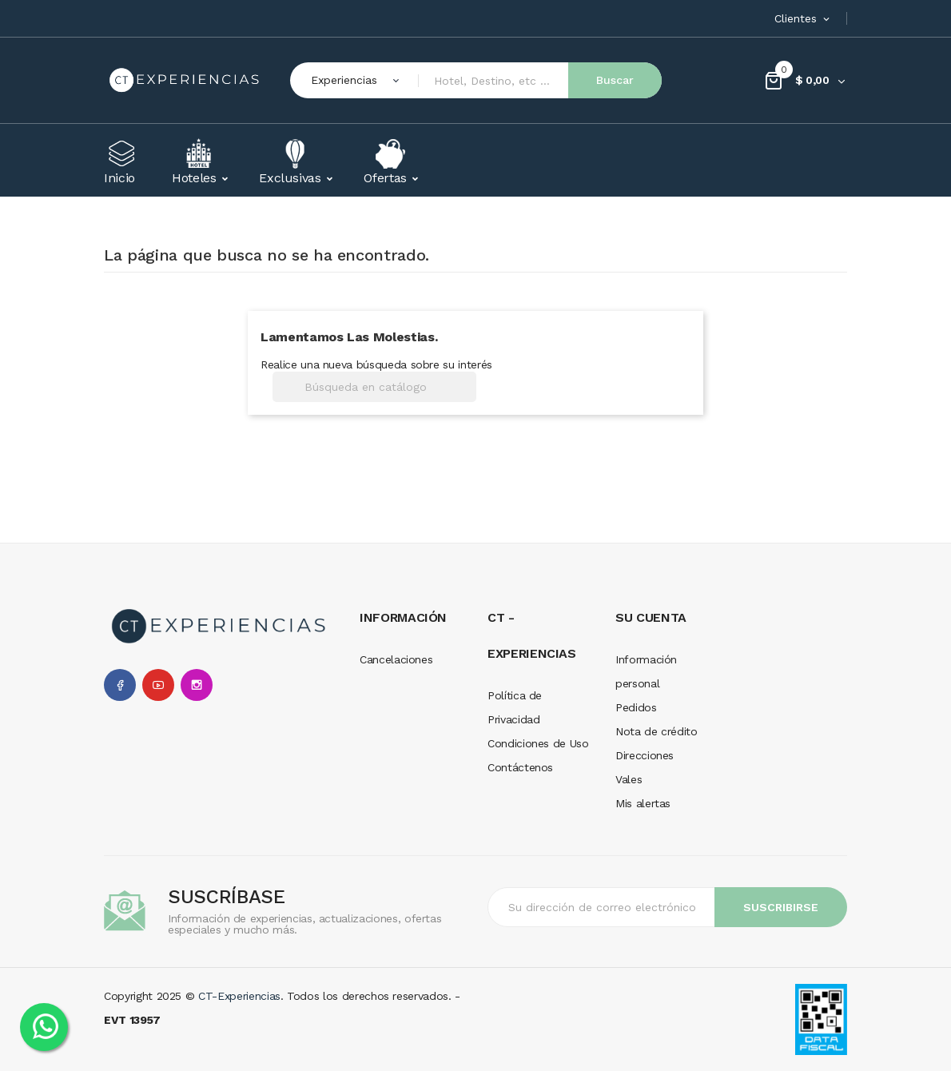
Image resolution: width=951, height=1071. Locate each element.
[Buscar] (374, 387)
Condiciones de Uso (538, 743)
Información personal (646, 671)
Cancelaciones (396, 659)
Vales (628, 779)
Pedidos (636, 707)
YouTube (158, 685)
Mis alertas (642, 803)
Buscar (615, 80)
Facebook (120, 685)
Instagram (197, 685)
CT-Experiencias (239, 995)
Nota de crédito (656, 731)
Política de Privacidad (514, 707)
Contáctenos (520, 767)
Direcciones (644, 755)
